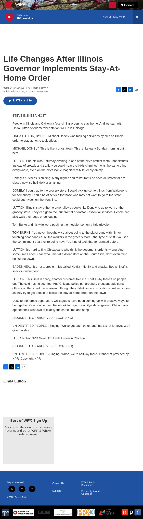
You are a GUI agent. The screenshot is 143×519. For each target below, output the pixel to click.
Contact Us (58, 483)
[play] (9, 17)
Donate (129, 5)
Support (56, 491)
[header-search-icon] (112, 5)
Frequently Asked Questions (90, 492)
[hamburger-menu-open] (8, 5)
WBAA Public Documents (88, 483)
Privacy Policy (21, 497)
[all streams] (138, 17)
